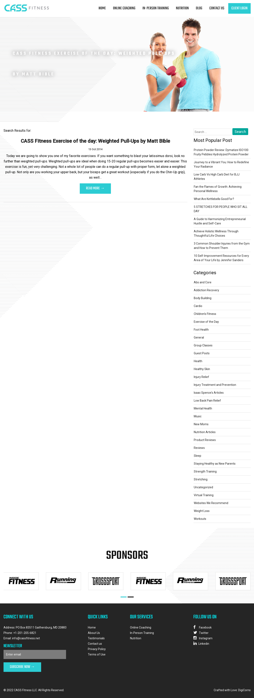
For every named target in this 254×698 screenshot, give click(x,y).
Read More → (95, 188)
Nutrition (182, 8)
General (199, 337)
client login (239, 8)
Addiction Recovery (206, 290)
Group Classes (203, 345)
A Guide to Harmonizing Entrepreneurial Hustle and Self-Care (220, 221)
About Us (94, 633)
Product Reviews (205, 440)
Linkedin (201, 643)
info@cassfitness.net (26, 638)
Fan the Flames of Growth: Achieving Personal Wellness (218, 189)
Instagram (202, 638)
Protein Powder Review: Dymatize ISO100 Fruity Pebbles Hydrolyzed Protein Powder (221, 152)
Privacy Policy (97, 649)
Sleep (197, 455)
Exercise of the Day (206, 321)
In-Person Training (155, 8)
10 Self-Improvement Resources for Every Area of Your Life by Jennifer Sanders (221, 258)
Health (198, 361)
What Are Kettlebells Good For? (214, 199)
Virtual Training (204, 495)
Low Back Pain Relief (207, 400)
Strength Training (205, 471)
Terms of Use (97, 654)
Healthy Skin (202, 369)
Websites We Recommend (211, 503)
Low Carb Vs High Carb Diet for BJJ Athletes (216, 176)
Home (102, 8)
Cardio (198, 306)
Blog (199, 8)
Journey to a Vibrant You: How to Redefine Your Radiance (221, 164)
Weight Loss (202, 511)
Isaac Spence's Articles (209, 392)
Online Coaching (124, 8)
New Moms (201, 424)
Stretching (200, 479)
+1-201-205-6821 (24, 633)
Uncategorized (203, 487)
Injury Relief (201, 377)
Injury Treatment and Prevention (215, 384)
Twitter (201, 633)
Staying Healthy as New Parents (215, 463)
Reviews (199, 447)
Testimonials (96, 638)
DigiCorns (244, 690)
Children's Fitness (205, 314)
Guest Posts (202, 353)
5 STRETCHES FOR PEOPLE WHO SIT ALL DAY (220, 209)
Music (197, 416)
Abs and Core (202, 282)
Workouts (200, 518)
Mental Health (203, 408)
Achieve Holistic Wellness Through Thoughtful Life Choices (216, 233)
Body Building (202, 298)
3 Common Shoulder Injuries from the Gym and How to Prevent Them (222, 246)
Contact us (216, 8)
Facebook (202, 627)
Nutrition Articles (205, 432)
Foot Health (201, 329)
